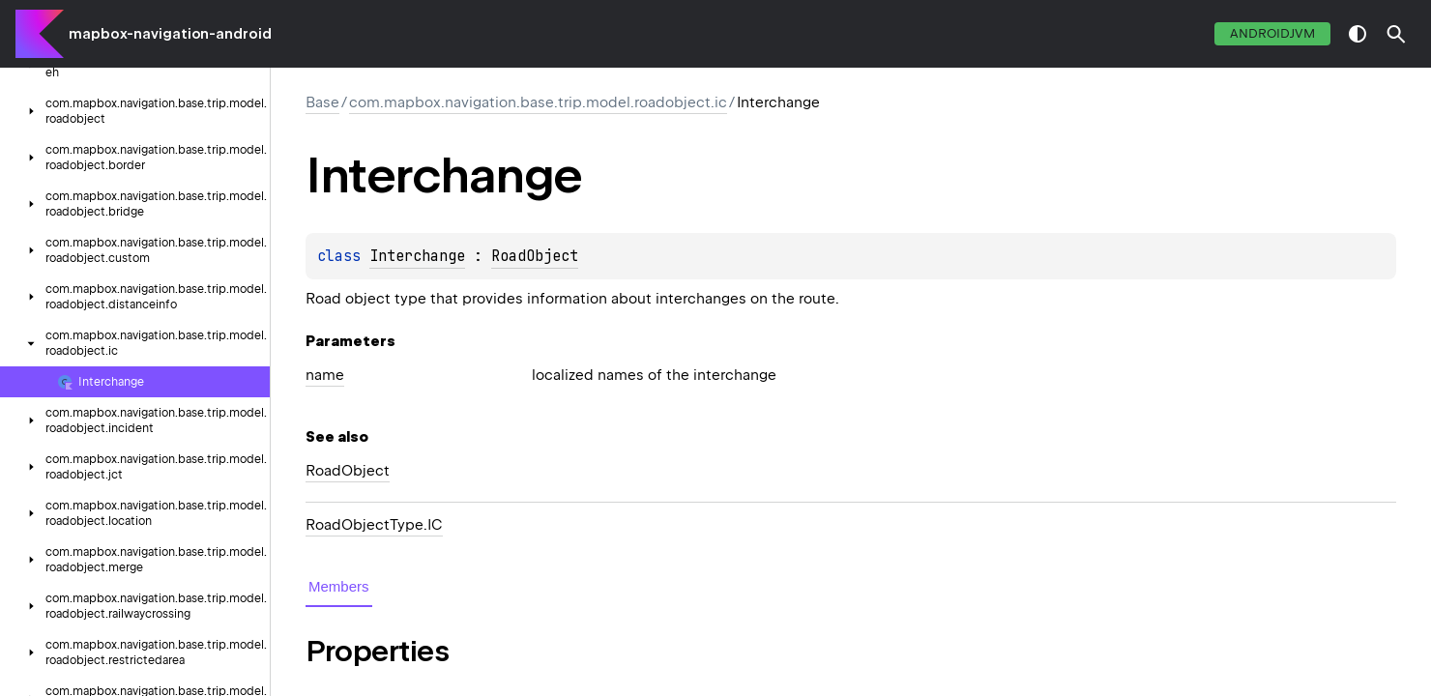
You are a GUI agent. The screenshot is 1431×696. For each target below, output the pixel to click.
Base (322, 102)
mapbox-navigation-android (170, 34)
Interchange (417, 256)
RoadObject (534, 256)
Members (338, 586)
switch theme (1357, 33)
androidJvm (1272, 33)
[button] (1396, 33)
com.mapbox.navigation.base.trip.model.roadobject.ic (538, 102)
